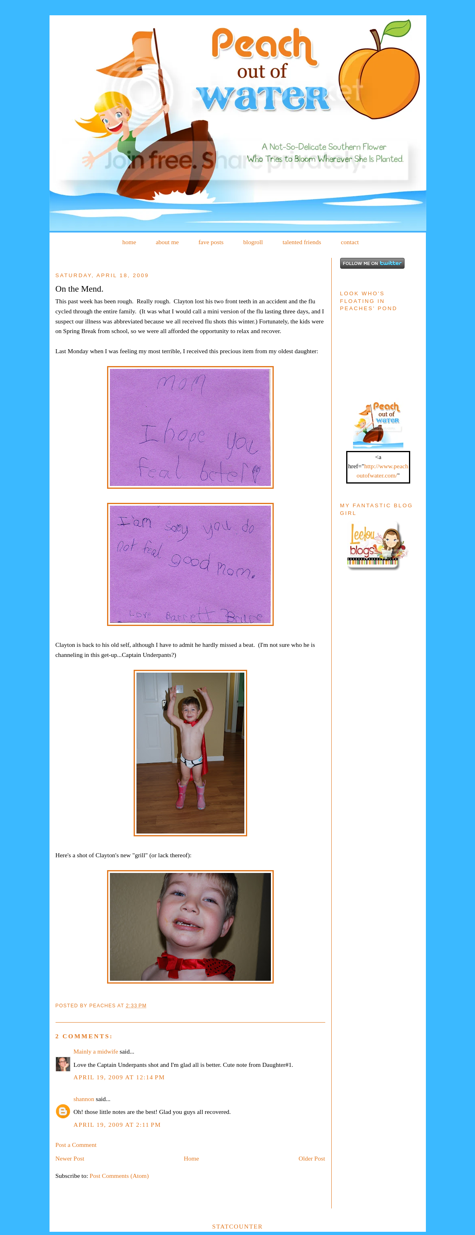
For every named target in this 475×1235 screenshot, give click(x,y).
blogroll (253, 242)
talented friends (302, 242)
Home (191, 1158)
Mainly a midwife (96, 1051)
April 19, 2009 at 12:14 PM (119, 1077)
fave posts (210, 242)
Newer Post (70, 1158)
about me (167, 242)
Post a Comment (76, 1144)
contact (350, 242)
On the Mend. (80, 289)
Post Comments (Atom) (119, 1175)
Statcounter (237, 1226)
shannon (84, 1098)
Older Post (312, 1158)
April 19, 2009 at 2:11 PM (117, 1124)
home (129, 242)
